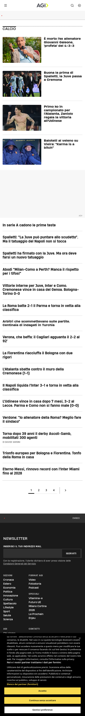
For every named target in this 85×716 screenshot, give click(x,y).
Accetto (42, 690)
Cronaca (8, 579)
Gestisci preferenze (42, 709)
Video (32, 579)
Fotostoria (35, 583)
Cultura (8, 599)
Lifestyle (8, 607)
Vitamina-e (36, 598)
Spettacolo (9, 603)
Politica (7, 591)
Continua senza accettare (42, 700)
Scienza (8, 619)
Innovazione (10, 595)
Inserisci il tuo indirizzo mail (22, 546)
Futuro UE (35, 602)
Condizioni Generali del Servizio (19, 563)
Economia (9, 587)
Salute (7, 615)
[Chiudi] (79, 638)
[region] (42, 674)
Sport (6, 611)
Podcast (34, 587)
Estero (7, 583)
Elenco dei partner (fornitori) (22, 682)
